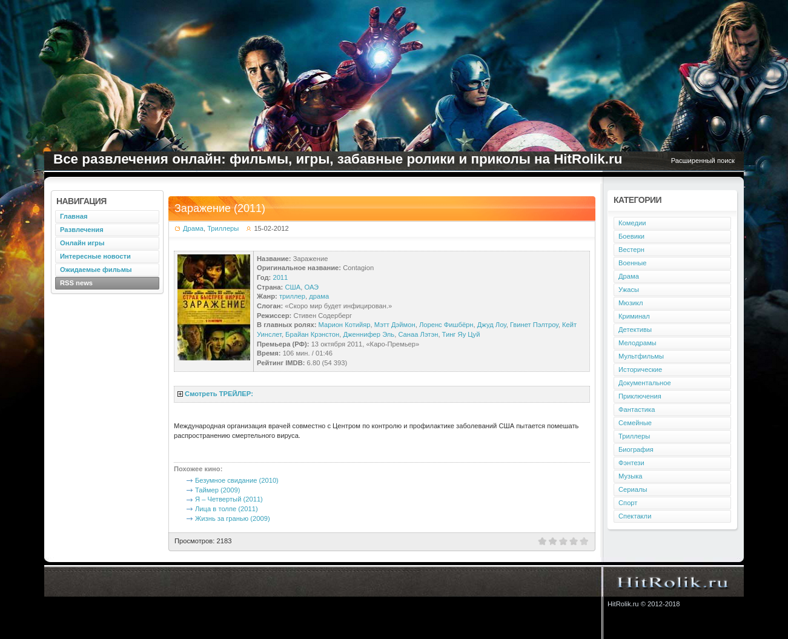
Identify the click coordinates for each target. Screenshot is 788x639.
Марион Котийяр (345, 324)
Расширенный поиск (703, 160)
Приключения (639, 396)
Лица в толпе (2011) (226, 508)
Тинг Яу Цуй (461, 334)
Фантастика (636, 409)
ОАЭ (311, 287)
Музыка (630, 476)
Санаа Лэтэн (418, 334)
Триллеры (223, 228)
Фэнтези (631, 462)
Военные (632, 263)
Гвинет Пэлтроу (534, 324)
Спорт (627, 502)
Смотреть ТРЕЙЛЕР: (219, 393)
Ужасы (628, 289)
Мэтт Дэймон (395, 324)
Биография (636, 449)
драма (319, 296)
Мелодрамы (637, 342)
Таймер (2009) (217, 490)
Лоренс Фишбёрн (446, 324)
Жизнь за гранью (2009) (232, 518)
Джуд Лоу (491, 324)
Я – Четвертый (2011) (229, 499)
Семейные (635, 422)
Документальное (644, 382)
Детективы (635, 329)
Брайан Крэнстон (312, 334)
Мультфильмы (641, 356)
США (292, 287)
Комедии (632, 223)
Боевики (631, 236)
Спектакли (634, 516)
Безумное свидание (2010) (237, 480)
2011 (280, 277)
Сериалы (632, 489)
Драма (193, 228)
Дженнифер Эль (369, 334)
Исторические (640, 369)
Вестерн (631, 249)
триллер (292, 296)
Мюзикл (630, 302)
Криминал (634, 316)
